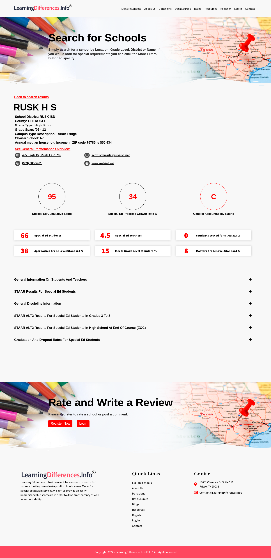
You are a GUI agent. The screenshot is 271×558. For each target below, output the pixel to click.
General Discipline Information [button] (37, 303)
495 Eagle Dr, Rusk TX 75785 (41, 155)
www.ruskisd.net (102, 163)
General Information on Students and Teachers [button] (50, 279)
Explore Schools (131, 8)
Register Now (60, 423)
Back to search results (31, 97)
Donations (165, 8)
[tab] (132, 280)
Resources (211, 8)
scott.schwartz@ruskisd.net (110, 155)
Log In (238, 8)
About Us (149, 8)
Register (225, 8)
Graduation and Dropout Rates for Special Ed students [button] (57, 340)
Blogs (197, 8)
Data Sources (183, 8)
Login (83, 423)
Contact (250, 8)
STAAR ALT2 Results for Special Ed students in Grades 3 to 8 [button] (62, 316)
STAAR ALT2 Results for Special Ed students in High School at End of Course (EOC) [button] (80, 328)
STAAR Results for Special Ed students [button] (45, 291)
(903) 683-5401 (32, 163)
